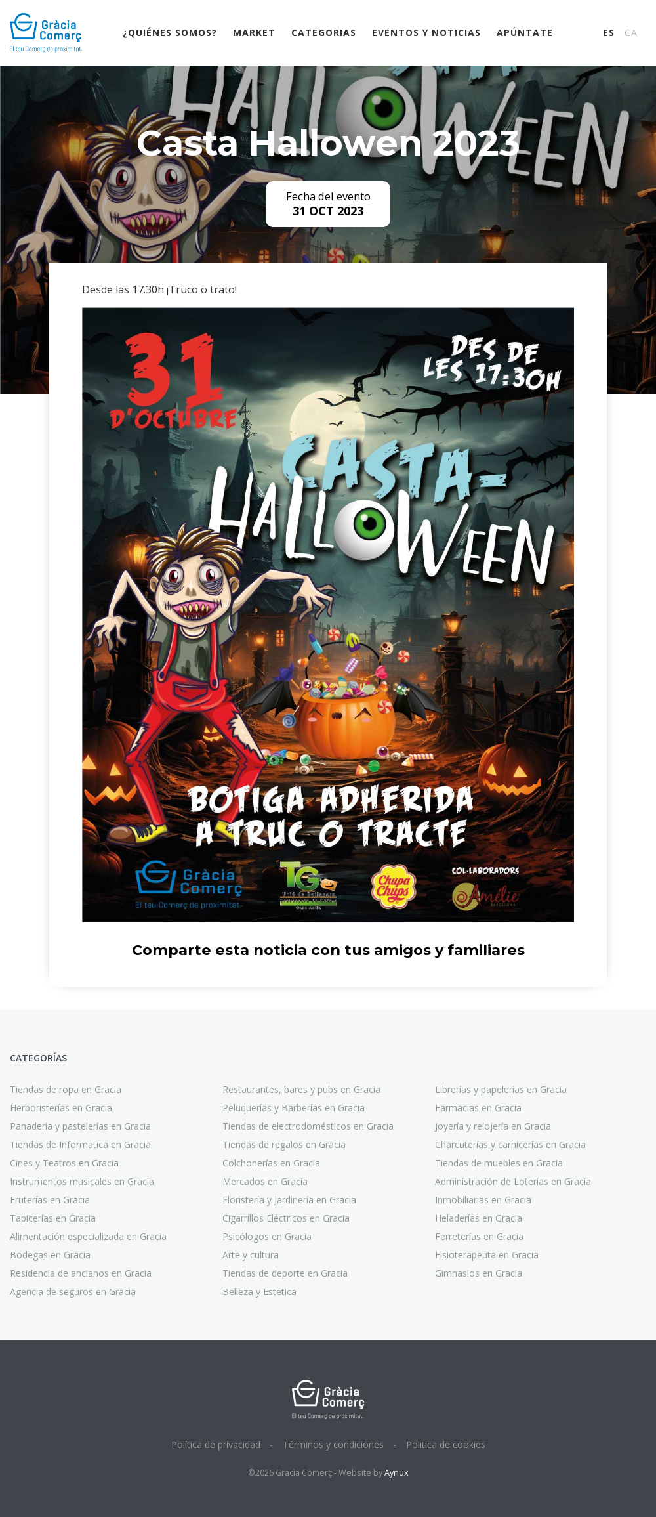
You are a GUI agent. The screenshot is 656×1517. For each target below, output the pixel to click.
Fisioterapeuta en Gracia (487, 1255)
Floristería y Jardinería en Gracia (289, 1199)
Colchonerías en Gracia (271, 1163)
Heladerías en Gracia (478, 1218)
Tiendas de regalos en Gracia (284, 1144)
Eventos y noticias (426, 32)
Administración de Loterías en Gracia (513, 1181)
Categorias (323, 32)
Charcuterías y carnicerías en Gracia (510, 1144)
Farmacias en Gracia (478, 1107)
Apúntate (525, 32)
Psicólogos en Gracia (267, 1236)
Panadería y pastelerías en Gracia (80, 1126)
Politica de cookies (445, 1444)
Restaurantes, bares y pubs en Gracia (301, 1089)
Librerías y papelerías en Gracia (501, 1089)
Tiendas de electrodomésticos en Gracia (308, 1126)
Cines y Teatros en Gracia (64, 1163)
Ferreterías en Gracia (479, 1236)
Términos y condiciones (333, 1444)
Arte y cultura (250, 1255)
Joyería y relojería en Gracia (493, 1126)
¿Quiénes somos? (170, 32)
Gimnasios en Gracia (478, 1273)
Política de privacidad (215, 1444)
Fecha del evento (328, 196)
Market (254, 32)
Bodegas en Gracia (50, 1255)
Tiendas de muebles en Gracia (499, 1163)
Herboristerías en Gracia (61, 1107)
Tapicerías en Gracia (53, 1218)
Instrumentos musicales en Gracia (82, 1181)
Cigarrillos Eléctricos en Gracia (286, 1218)
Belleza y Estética (259, 1291)
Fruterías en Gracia (50, 1199)
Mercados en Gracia (265, 1181)
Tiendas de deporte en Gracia (285, 1273)
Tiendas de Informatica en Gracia (80, 1144)
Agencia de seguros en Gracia (73, 1291)
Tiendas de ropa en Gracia (65, 1089)
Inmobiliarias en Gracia (483, 1199)
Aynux (396, 1472)
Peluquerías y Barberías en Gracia (293, 1107)
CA (631, 32)
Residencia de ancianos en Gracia (81, 1273)
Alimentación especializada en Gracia (88, 1236)
